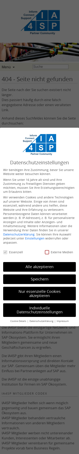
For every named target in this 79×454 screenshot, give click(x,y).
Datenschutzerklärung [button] (41, 321)
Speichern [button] (39, 279)
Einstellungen (34, 238)
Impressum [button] (63, 321)
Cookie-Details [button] (18, 321)
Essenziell (13, 252)
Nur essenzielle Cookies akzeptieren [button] (40, 293)
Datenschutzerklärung (19, 234)
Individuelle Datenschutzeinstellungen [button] (40, 310)
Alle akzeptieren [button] (39, 266)
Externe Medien (59, 252)
